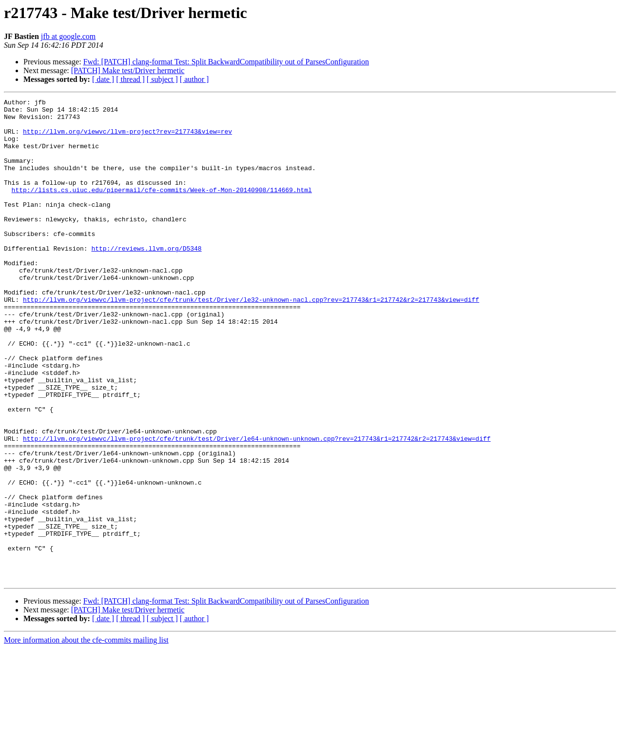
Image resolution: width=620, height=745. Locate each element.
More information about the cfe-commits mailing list (86, 736)
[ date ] (103, 79)
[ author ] (194, 79)
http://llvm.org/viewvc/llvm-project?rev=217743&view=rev (127, 138)
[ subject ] (162, 79)
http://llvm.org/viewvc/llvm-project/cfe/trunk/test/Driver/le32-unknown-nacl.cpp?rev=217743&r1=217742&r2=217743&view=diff (251, 340)
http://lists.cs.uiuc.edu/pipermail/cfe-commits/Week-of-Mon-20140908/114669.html (162, 208)
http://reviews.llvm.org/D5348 (146, 278)
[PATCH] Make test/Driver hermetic (128, 70)
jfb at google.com (68, 36)
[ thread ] (130, 79)
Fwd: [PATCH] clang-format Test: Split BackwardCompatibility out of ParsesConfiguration (226, 62)
